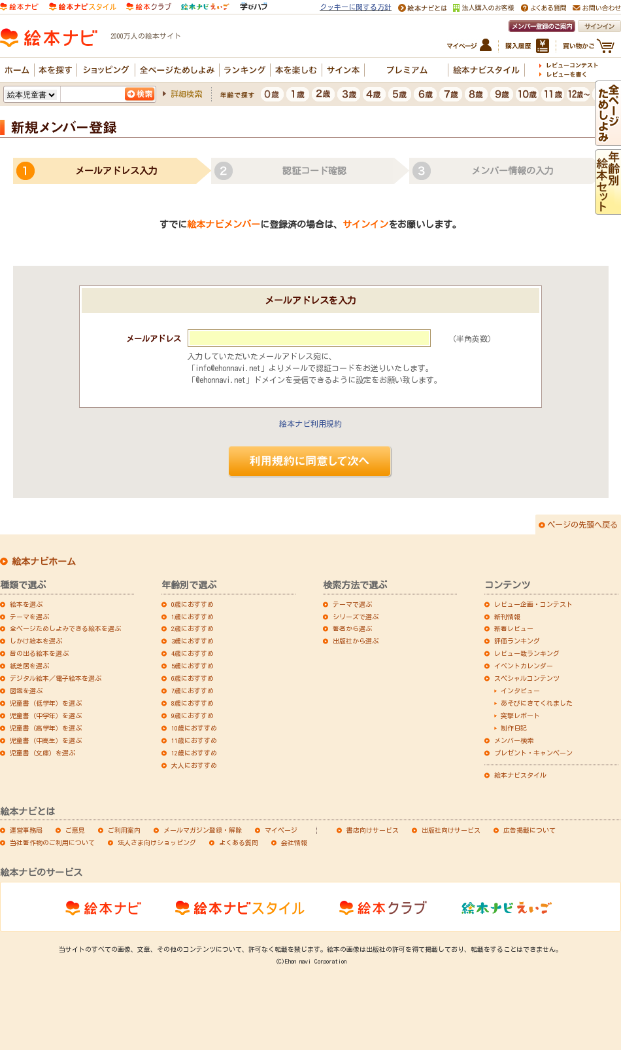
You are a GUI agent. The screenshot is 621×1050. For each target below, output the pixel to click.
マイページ (281, 830)
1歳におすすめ (192, 616)
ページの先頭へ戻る (582, 524)
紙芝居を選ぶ (29, 665)
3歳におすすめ (192, 641)
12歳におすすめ (194, 753)
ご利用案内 (124, 830)
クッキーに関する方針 (356, 6)
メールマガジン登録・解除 (202, 830)
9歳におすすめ (192, 715)
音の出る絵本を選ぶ (39, 653)
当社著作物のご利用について (52, 842)
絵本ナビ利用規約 (310, 423)
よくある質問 (238, 842)
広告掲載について (529, 830)
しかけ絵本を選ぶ (36, 641)
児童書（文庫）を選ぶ (42, 753)
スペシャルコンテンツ (527, 678)
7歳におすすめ (192, 690)
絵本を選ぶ (26, 604)
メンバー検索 (513, 740)
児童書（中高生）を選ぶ (46, 740)
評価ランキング (517, 641)
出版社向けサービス (451, 830)
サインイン (365, 224)
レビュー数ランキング (527, 653)
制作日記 (514, 728)
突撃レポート (520, 715)
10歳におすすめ (194, 728)
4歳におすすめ (192, 653)
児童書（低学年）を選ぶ (46, 703)
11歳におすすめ (194, 740)
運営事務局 (26, 830)
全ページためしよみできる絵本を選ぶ (65, 628)
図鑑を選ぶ (26, 690)
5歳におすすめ (192, 665)
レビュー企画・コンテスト (533, 604)
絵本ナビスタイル (520, 775)
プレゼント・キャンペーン (533, 753)
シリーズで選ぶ (355, 616)
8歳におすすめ (192, 703)
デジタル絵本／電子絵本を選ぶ (55, 678)
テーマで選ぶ (352, 604)
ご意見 (75, 830)
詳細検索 (186, 94)
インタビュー (520, 690)
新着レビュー (513, 628)
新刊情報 (507, 616)
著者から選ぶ (352, 628)
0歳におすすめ (192, 604)
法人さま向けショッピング (157, 842)
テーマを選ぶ (29, 616)
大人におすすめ (194, 765)
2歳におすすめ (192, 628)
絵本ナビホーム (44, 561)
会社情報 (294, 842)
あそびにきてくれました (537, 703)
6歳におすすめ (192, 678)
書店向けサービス (372, 830)
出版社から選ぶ (355, 641)
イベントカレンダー (523, 665)
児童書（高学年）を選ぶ (46, 728)
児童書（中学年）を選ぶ (46, 715)
